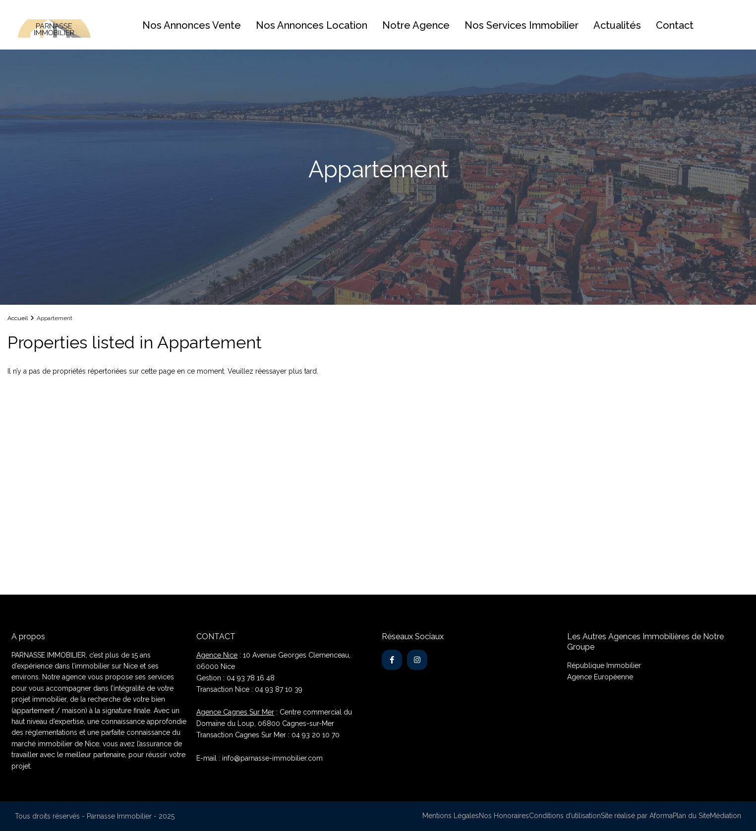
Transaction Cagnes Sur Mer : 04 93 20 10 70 (268, 735)
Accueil (17, 318)
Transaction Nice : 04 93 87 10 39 (249, 689)
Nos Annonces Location (311, 25)
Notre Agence (416, 25)
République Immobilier (604, 665)
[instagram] (417, 660)
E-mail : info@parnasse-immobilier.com (259, 758)
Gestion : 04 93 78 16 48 (235, 678)
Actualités (617, 25)
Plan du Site (691, 816)
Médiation (725, 816)
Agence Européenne (600, 677)
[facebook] (392, 660)
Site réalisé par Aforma (637, 816)
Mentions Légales (450, 816)
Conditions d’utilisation (565, 816)
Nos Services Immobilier (522, 25)
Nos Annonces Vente (191, 25)
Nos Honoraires (504, 816)
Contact (675, 25)
